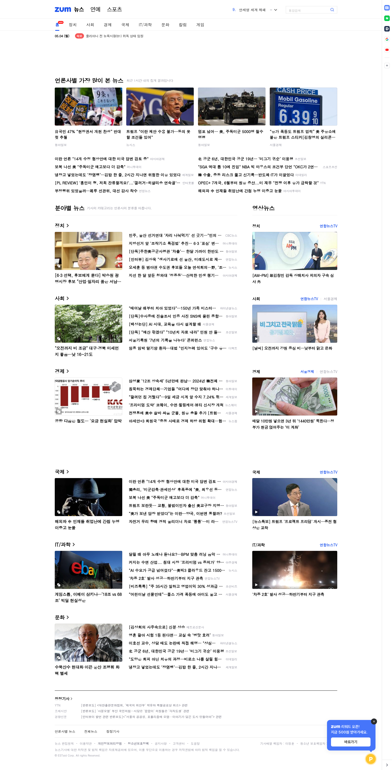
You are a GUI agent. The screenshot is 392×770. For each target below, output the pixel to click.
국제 (125, 25)
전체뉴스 (90, 731)
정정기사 (62, 698)
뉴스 (79, 9)
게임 (200, 25)
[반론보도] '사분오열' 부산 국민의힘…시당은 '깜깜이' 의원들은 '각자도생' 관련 (135, 711)
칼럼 (183, 25)
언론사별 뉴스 (65, 731)
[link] (387, 8)
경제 (108, 25)
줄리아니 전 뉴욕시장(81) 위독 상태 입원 (115, 36)
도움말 (195, 743)
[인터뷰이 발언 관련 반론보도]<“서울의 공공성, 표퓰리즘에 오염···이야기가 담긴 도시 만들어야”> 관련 (151, 716)
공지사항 (161, 743)
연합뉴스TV (328, 225)
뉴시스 (130, 145)
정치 (73, 25)
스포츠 (114, 9)
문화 (165, 25)
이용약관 (86, 743)
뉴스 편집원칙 (64, 743)
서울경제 (276, 145)
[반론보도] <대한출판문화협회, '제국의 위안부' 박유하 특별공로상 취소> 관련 (134, 705)
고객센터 (179, 743)
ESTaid (62, 755)
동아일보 (61, 145)
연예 (95, 9)
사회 (90, 25)
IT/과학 (145, 25)
